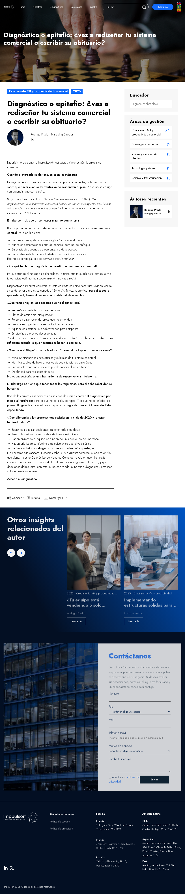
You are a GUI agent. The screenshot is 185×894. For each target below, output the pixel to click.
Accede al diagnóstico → (24, 479)
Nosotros (37, 7)
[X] (12, 870)
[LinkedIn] (6, 870)
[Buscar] (144, 7)
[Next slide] (21, 556)
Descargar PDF (55, 498)
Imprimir (33, 498)
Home (22, 7)
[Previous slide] (11, 556)
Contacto (163, 7)
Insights (93, 7)
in (32, 139)
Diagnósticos (56, 7)
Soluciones (76, 7)
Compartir (15, 498)
